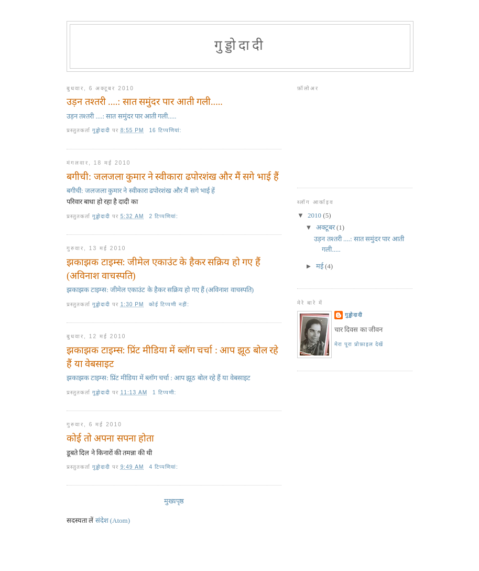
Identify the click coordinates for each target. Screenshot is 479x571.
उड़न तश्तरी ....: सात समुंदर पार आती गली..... (145, 101)
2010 (315, 215)
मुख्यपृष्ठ (174, 501)
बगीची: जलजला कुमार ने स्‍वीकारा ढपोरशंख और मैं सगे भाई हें (141, 191)
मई (320, 266)
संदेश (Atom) (112, 520)
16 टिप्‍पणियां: (166, 130)
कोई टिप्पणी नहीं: (170, 304)
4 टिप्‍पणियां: (164, 467)
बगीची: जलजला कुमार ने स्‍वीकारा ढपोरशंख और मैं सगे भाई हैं (173, 176)
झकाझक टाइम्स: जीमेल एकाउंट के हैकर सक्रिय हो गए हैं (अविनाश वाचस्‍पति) (163, 269)
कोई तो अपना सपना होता (110, 438)
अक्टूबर (326, 227)
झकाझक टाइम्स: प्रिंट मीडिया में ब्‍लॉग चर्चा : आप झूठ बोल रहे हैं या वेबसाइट (172, 357)
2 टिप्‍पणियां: (164, 216)
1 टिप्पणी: (165, 392)
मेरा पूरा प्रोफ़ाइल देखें (358, 344)
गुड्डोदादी (354, 315)
